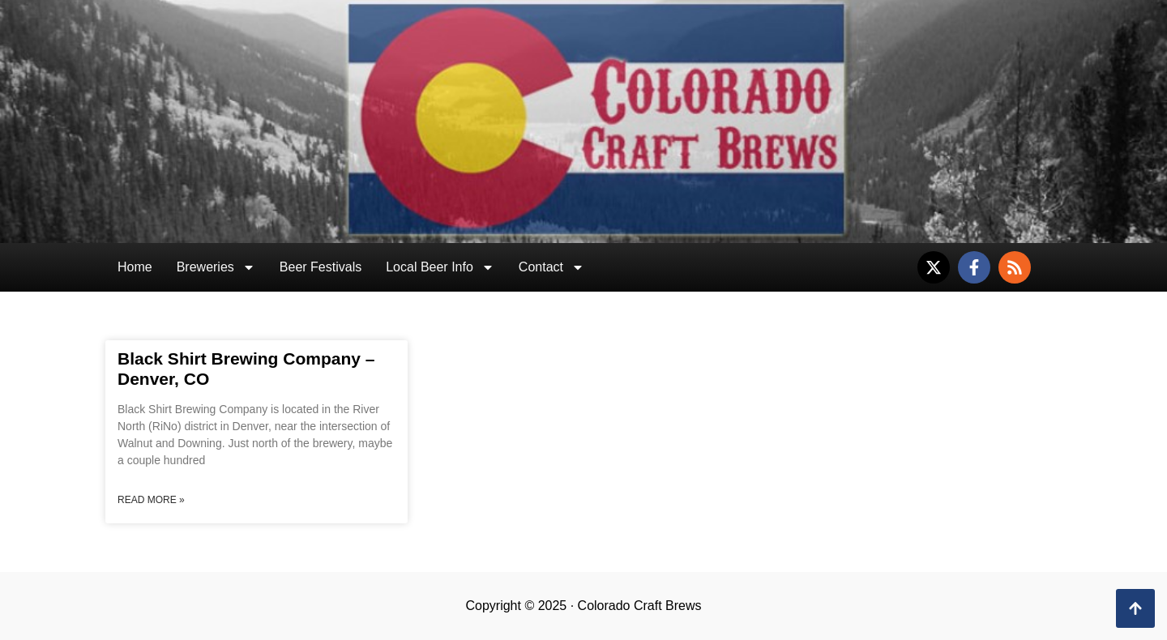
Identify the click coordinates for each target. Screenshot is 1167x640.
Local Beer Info (440, 267)
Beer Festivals (320, 267)
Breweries (216, 267)
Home (135, 267)
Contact (551, 267)
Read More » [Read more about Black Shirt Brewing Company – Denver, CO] (151, 500)
